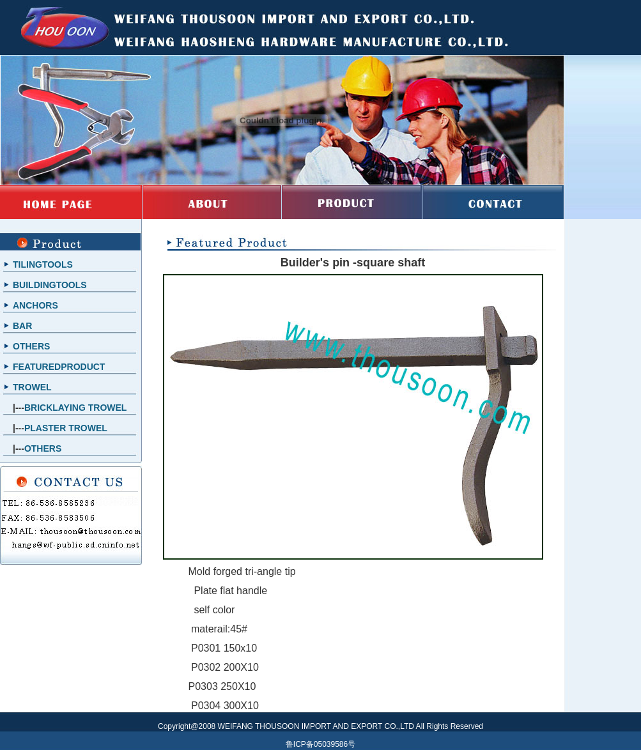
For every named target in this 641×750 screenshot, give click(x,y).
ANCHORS (35, 305)
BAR (22, 326)
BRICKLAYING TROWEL (75, 407)
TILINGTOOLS (43, 264)
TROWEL (32, 387)
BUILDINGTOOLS (50, 285)
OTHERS (31, 346)
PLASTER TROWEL (65, 428)
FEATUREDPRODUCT (59, 367)
